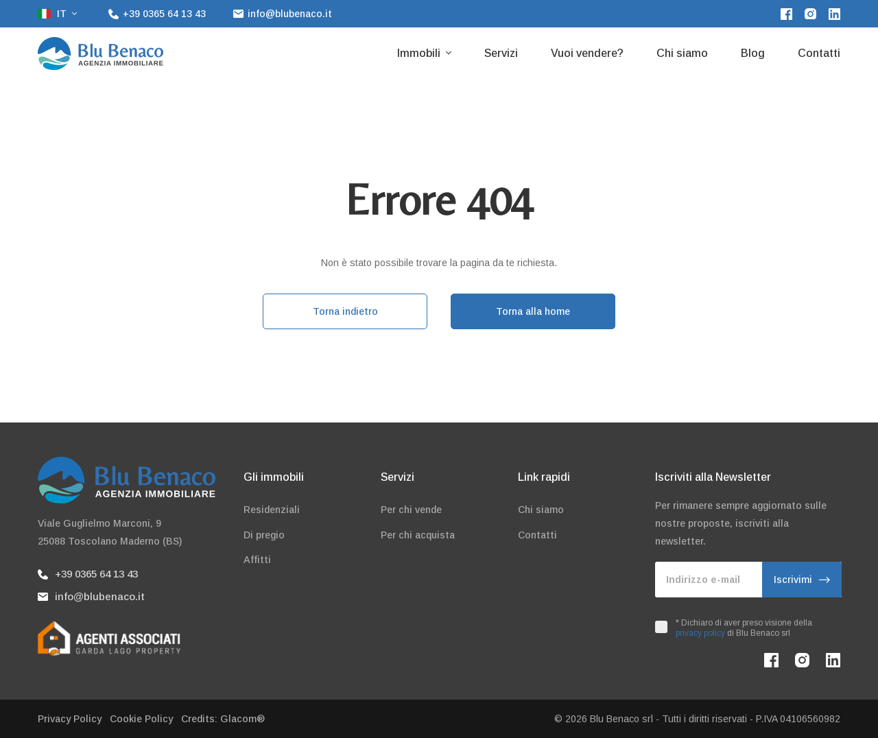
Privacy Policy (70, 718)
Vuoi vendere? (587, 53)
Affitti (257, 559)
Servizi (501, 53)
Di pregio (264, 534)
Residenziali (272, 509)
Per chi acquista (418, 534)
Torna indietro (345, 311)
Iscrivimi (802, 579)
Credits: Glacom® (223, 718)
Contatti (819, 53)
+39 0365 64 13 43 (88, 574)
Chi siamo (682, 53)
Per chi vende (411, 509)
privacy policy (700, 633)
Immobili (420, 53)
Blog (753, 53)
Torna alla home (533, 311)
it (53, 13)
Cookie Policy (141, 718)
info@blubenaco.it (91, 596)
